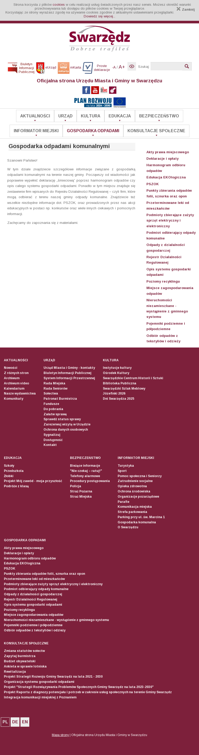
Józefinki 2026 (114, 393)
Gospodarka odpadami (93, 131)
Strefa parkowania (132, 512)
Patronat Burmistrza (60, 398)
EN (25, 722)
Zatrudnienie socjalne (135, 481)
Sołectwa (51, 393)
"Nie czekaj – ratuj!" (86, 471)
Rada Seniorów (55, 388)
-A (114, 67)
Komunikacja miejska (135, 507)
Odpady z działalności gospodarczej (33, 594)
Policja (75, 486)
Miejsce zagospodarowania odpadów (33, 615)
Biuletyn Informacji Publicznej (67, 373)
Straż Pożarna (81, 491)
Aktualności (35, 116)
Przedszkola (14, 471)
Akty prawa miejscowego (167, 152)
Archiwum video (16, 383)
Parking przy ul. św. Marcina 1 (141, 517)
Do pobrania (53, 409)
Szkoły (9, 465)
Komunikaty (13, 398)
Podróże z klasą (16, 486)
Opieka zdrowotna (132, 486)
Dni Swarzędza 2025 (118, 398)
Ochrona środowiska (134, 491)
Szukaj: (144, 67)
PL (5, 722)
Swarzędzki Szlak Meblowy (124, 388)
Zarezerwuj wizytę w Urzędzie (67, 424)
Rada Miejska (54, 383)
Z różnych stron (16, 373)
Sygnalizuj (52, 435)
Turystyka (126, 465)
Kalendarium (14, 388)
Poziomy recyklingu (163, 281)
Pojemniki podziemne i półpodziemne (33, 625)
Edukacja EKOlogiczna (166, 177)
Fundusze (51, 404)
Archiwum (11, 378)
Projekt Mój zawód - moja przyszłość (33, 481)
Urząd (65, 116)
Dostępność (53, 440)
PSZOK (152, 184)
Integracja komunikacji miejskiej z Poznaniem (40, 697)
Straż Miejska (81, 496)
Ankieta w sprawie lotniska (25, 666)
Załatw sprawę (55, 414)
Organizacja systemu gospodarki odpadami (39, 682)
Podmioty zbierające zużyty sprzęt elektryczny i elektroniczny (170, 220)
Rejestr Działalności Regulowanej (30, 599)
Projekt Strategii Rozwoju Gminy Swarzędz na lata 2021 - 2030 (53, 676)
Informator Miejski (36, 131)
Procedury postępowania (90, 481)
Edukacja (120, 116)
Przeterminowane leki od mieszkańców (34, 579)
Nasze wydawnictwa (20, 393)
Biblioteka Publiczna (119, 383)
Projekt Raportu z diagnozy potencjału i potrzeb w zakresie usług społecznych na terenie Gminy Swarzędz (88, 692)
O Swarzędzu (128, 527)
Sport (122, 471)
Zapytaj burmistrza (19, 656)
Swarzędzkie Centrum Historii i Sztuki (133, 378)
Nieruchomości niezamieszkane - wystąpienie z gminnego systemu (56, 620)
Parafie (123, 502)
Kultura (90, 116)
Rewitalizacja (15, 671)
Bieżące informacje (85, 465)
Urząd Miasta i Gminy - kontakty (69, 368)
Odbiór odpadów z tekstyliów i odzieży (35, 630)
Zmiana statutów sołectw (24, 651)
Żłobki (8, 476)
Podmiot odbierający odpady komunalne (36, 589)
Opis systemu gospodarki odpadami (33, 604)
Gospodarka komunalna (137, 522)
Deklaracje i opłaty (162, 159)
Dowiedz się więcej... (99, 16)
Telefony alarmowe (85, 476)
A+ (122, 67)
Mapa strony (60, 735)
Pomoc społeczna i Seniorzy (140, 476)
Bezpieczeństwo (159, 116)
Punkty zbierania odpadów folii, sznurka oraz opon (44, 574)
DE (15, 722)
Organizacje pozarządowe (138, 496)
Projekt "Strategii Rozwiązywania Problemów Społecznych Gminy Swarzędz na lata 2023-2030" (79, 687)
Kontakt (50, 445)
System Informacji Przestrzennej (69, 378)
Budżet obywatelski (19, 661)
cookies (59, 4)
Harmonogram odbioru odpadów (30, 558)
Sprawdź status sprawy (62, 419)
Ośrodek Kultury (116, 373)
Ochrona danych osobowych (66, 429)
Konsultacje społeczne (156, 131)
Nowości (10, 368)
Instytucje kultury (117, 368)
